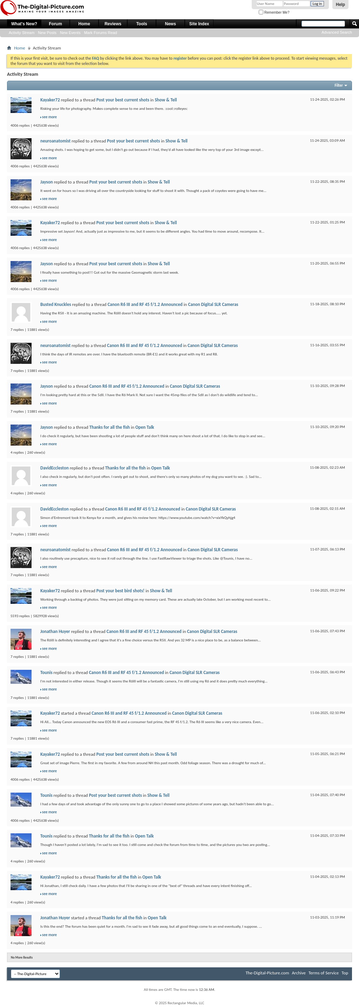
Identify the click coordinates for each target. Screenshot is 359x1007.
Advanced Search (336, 32)
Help (340, 4)
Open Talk (144, 427)
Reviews (112, 23)
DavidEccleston (54, 468)
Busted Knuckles (55, 304)
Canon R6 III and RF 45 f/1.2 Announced (145, 304)
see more (49, 117)
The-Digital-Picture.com (267, 972)
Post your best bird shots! (120, 590)
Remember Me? (274, 12)
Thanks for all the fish (109, 427)
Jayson (46, 182)
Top (344, 972)
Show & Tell (166, 99)
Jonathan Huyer (55, 631)
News (170, 23)
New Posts (47, 33)
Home (84, 23)
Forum (55, 23)
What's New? (24, 23)
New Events (70, 33)
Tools (141, 23)
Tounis (46, 672)
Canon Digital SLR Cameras (213, 304)
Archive (299, 972)
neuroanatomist (55, 141)
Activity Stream (21, 33)
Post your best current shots (122, 99)
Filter (338, 85)
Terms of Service (324, 972)
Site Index (199, 23)
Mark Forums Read (100, 33)
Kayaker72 (50, 99)
